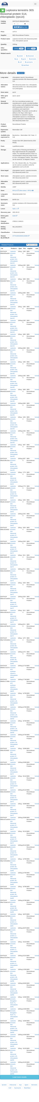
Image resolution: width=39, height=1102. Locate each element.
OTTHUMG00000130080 (20, 236)
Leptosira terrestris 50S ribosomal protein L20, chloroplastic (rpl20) (14, 1026)
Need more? (21, 73)
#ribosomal (12, 1085)
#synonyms (17, 1088)
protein (20, 56)
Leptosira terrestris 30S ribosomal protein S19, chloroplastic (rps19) (14, 422)
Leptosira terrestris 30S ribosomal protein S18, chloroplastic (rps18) (14, 367)
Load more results (19, 1077)
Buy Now (20, 27)
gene (23, 59)
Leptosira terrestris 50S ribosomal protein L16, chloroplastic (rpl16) (14, 699)
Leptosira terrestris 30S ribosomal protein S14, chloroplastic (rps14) (14, 257)
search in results (32, 244)
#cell (9, 1088)
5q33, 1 (15, 208)
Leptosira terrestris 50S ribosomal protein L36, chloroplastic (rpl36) (14, 975)
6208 (14, 216)
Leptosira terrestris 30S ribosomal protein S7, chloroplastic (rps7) (14, 533)
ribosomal (30, 56)
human (37, 251)
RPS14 (15, 190)
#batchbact (27, 1088)
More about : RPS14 (26, 190)
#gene (26, 1085)
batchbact (25, 65)
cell (20, 62)
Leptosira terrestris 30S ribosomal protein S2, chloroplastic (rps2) (14, 478)
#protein (4, 1085)
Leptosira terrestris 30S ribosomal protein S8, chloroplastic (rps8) (14, 643)
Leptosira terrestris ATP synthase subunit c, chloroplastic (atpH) (14, 671)
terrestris (32, 59)
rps (16, 59)
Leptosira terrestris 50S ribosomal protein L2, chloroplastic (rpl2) (14, 920)
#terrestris (34, 1085)
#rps (20, 1085)
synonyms (29, 62)
